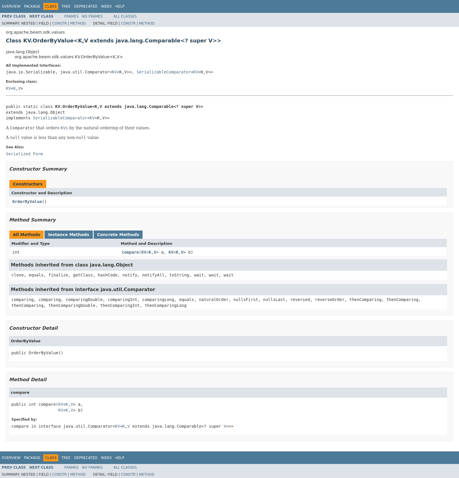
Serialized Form (24, 154)
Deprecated (85, 6)
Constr (59, 23)
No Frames (92, 16)
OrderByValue (27, 201)
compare (130, 252)
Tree (66, 6)
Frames (71, 16)
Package (32, 6)
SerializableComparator (164, 72)
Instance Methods (68, 234)
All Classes (125, 16)
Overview (11, 6)
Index (106, 6)
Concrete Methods (118, 234)
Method (78, 23)
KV (114, 72)
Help (119, 6)
